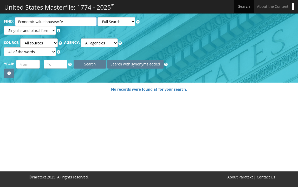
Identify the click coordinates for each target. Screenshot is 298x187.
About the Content (272, 6)
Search (244, 6)
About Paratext (240, 177)
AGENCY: (72, 42)
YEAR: (9, 63)
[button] (138, 21)
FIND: (9, 21)
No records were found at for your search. (149, 89)
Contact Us (266, 177)
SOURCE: (11, 42)
